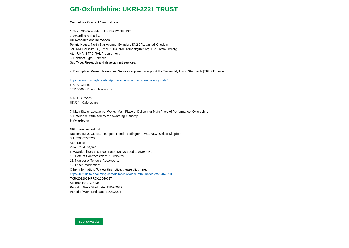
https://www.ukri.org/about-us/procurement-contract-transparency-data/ (119, 80)
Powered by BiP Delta (158, 238)
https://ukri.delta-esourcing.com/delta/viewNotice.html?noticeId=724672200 (122, 174)
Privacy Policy (131, 238)
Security (113, 238)
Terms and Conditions (89, 238)
